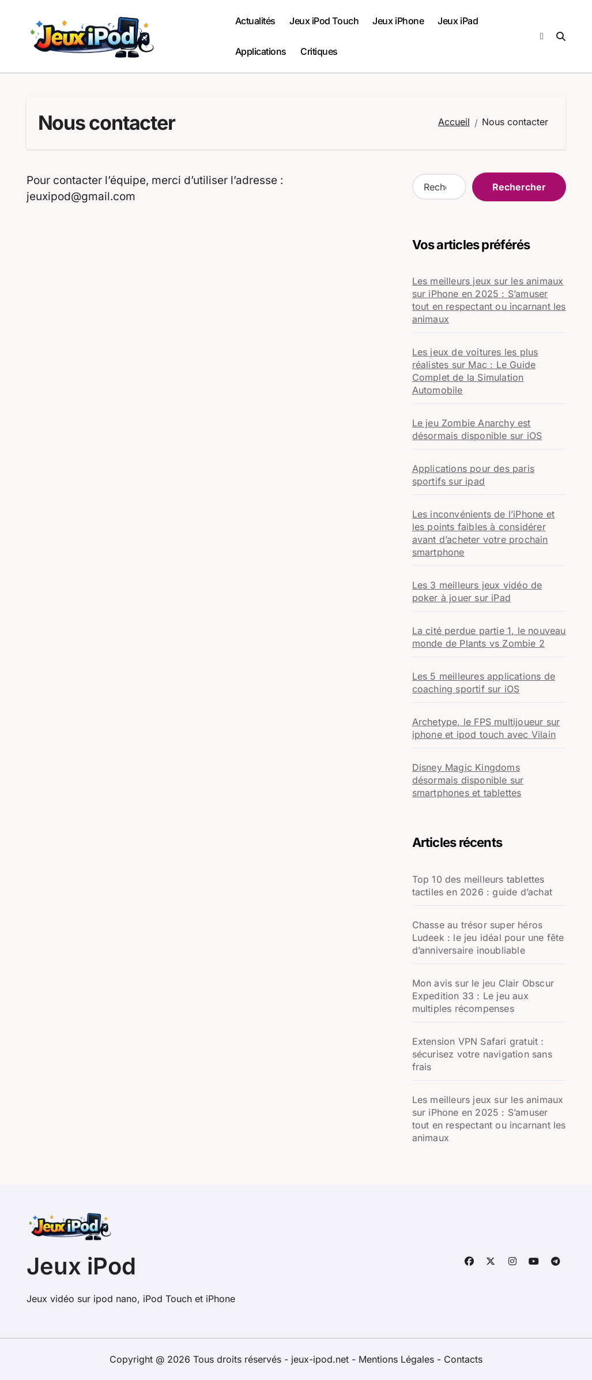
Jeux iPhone (398, 21)
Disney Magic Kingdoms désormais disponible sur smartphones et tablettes (468, 780)
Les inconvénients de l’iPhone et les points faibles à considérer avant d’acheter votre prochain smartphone (483, 533)
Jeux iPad (458, 21)
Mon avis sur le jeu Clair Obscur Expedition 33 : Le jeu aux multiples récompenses (483, 995)
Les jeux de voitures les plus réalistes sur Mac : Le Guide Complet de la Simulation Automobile (475, 371)
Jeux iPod (81, 1266)
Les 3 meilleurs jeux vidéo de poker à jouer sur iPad (477, 591)
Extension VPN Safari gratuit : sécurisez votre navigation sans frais (482, 1054)
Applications (260, 51)
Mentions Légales (398, 1359)
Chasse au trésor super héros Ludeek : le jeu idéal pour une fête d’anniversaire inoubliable (488, 937)
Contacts (463, 1359)
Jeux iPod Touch (324, 21)
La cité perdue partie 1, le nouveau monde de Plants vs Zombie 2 (489, 637)
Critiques (319, 51)
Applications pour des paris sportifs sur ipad (473, 475)
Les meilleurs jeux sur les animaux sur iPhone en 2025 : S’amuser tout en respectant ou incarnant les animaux (489, 300)
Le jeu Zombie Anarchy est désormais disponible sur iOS (477, 429)
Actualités (255, 21)
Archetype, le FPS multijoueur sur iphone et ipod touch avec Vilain (486, 728)
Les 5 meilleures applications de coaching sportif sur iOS (483, 682)
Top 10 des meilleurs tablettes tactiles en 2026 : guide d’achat (482, 885)
